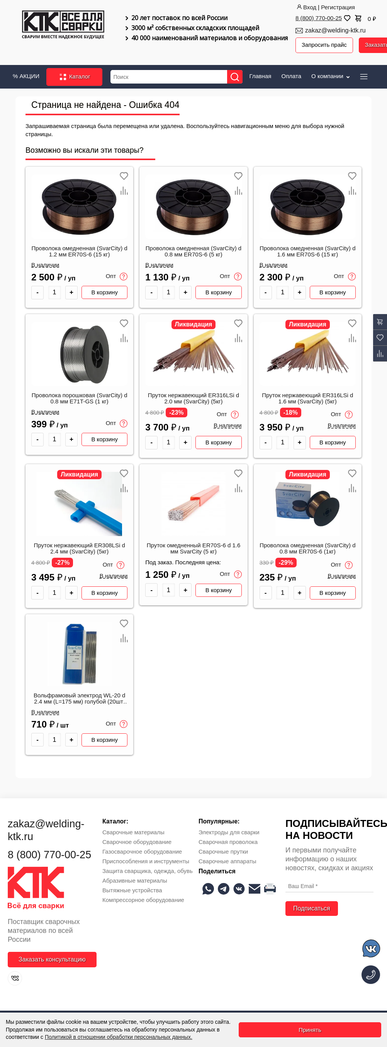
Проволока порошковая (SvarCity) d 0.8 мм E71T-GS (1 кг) (79, 398)
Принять (310, 1030)
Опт (117, 276)
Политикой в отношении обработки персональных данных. (118, 1037)
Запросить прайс (324, 45)
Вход (305, 7)
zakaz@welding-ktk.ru (335, 30)
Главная (260, 75)
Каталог (74, 76)
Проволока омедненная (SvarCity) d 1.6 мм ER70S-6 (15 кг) (307, 251)
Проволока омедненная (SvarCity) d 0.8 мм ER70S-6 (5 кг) (193, 251)
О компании (331, 75)
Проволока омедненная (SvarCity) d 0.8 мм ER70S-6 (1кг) (307, 548)
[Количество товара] (54, 292)
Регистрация (338, 7)
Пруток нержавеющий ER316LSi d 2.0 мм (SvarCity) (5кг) (193, 398)
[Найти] (235, 76)
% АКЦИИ (26, 75)
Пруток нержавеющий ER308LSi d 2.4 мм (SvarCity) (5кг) (79, 548)
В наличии (45, 264)
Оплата (291, 75)
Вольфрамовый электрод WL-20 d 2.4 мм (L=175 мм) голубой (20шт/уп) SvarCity (80, 698)
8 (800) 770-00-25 (318, 18)
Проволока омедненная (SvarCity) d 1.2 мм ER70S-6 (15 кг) (79, 251)
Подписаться (311, 908)
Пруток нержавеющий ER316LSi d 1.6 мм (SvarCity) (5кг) (307, 398)
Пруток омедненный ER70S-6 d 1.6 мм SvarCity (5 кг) (194, 548)
